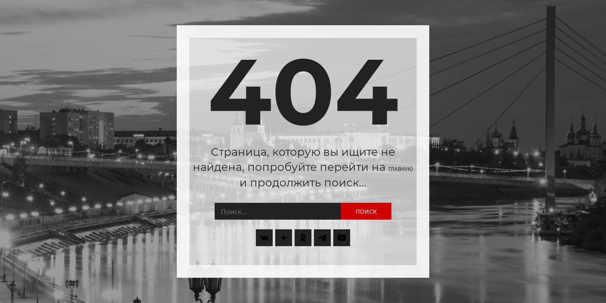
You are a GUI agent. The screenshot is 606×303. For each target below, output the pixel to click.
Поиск (366, 211)
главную (400, 169)
